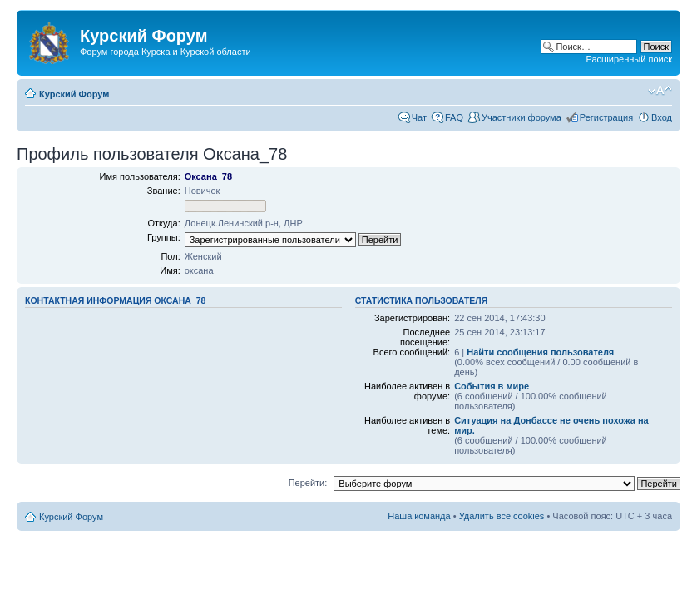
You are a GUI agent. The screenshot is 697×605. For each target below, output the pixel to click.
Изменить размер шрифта (660, 90)
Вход (661, 117)
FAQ (454, 117)
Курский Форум (74, 94)
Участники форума (521, 117)
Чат (419, 117)
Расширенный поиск (629, 59)
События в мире (491, 386)
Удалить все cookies (502, 516)
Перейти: (308, 483)
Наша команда (419, 516)
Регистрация (606, 117)
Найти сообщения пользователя (540, 352)
